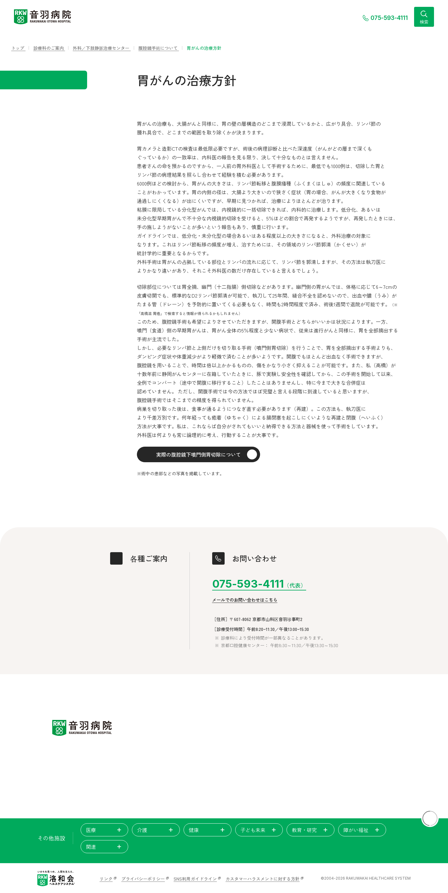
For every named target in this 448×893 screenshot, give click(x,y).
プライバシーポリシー (143, 879)
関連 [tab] (104, 846)
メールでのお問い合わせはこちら (245, 600)
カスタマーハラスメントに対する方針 (263, 879)
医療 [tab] (104, 830)
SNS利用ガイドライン (195, 879)
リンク (106, 879)
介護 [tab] (156, 830)
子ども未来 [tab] (259, 830)
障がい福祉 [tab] (362, 830)
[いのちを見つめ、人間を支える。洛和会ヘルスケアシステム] (56, 878)
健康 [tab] (207, 830)
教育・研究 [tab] (310, 830)
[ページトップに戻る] (429, 818)
